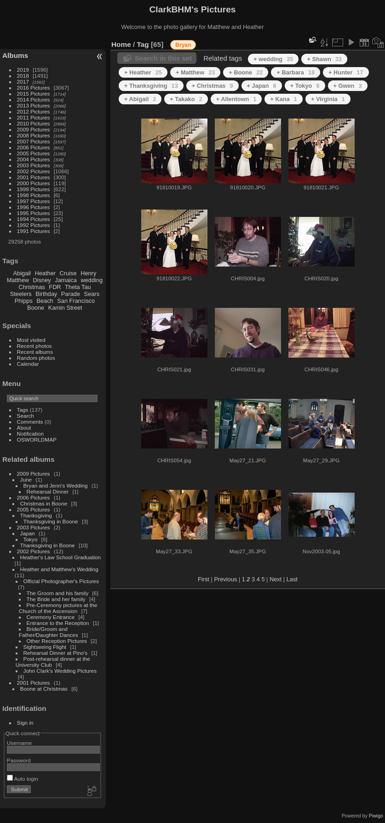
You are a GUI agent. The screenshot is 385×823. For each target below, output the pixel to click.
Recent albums (35, 352)
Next (276, 579)
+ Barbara (295, 72)
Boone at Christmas (44, 689)
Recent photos (34, 346)
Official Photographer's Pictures (61, 581)
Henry (88, 273)
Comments (30, 422)
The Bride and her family (56, 599)
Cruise (68, 273)
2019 (23, 70)
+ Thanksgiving (151, 85)
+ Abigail (140, 99)
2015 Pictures (33, 93)
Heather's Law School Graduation (60, 557)
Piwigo (376, 815)
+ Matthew (195, 72)
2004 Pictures (33, 159)
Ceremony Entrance (51, 617)
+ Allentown (236, 99)
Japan (27, 533)
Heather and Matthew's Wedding (59, 569)
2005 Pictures (33, 153)
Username (19, 743)
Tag (143, 44)
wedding (91, 280)
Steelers (21, 293)
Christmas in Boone (44, 503)
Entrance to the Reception (58, 623)
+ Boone (246, 72)
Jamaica (66, 280)
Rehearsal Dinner (48, 491)
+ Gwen (347, 85)
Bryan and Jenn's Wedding (55, 485)
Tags (23, 410)
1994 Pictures (33, 219)
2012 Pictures (33, 111)
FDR (55, 287)
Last (292, 579)
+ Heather (143, 72)
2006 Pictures (33, 147)
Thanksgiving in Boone (50, 521)
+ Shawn (324, 59)
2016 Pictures (33, 88)
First (203, 579)
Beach (44, 300)
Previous (225, 579)
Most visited (31, 340)
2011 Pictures (33, 117)
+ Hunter (345, 72)
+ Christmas (212, 85)
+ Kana (283, 99)
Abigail (22, 273)
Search (25, 416)
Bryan (183, 45)
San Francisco (76, 300)
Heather (45, 273)
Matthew (18, 280)
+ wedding (273, 59)
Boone (35, 307)
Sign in (25, 723)
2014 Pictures (33, 99)
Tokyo (30, 539)
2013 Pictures (33, 105)
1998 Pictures (33, 195)
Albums (15, 55)
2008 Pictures (33, 135)
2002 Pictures (33, 171)
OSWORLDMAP (37, 440)
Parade (70, 293)
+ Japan (261, 85)
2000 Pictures (33, 183)
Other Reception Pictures (57, 641)
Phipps (24, 300)
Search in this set (163, 58)
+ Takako (186, 99)
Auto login (22, 779)
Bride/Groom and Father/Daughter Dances (48, 632)
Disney (42, 280)
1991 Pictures (33, 231)
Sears (91, 293)
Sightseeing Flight (45, 647)
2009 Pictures (33, 129)
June (26, 479)
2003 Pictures (33, 165)
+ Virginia (328, 99)
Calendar (28, 364)
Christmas (31, 287)
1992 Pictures (33, 225)
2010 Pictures (33, 123)
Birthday (46, 293)
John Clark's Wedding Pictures (60, 671)
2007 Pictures (33, 141)
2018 (23, 76)
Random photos (36, 358)
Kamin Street (65, 307)
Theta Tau (78, 287)
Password (19, 760)
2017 (23, 82)
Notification (30, 434)
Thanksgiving (36, 515)
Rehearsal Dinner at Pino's (55, 653)
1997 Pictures (33, 201)
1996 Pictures (33, 207)
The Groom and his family (58, 593)
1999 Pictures (33, 189)
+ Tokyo (305, 85)
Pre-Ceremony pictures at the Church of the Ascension (58, 608)
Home (121, 44)
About (24, 428)
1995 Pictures (33, 213)
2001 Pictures (33, 177)
